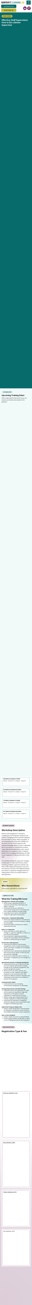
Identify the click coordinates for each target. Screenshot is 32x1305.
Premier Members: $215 (10, 1192)
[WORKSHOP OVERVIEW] (9, 825)
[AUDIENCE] (6, 882)
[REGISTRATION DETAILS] (10, 1027)
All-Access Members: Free (10, 1093)
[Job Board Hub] (8, 6)
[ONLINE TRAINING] (8, 16)
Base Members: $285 (9, 1143)
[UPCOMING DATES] (8, 392)
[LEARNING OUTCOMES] (9, 896)
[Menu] (28, 3)
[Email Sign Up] (8, 10)
